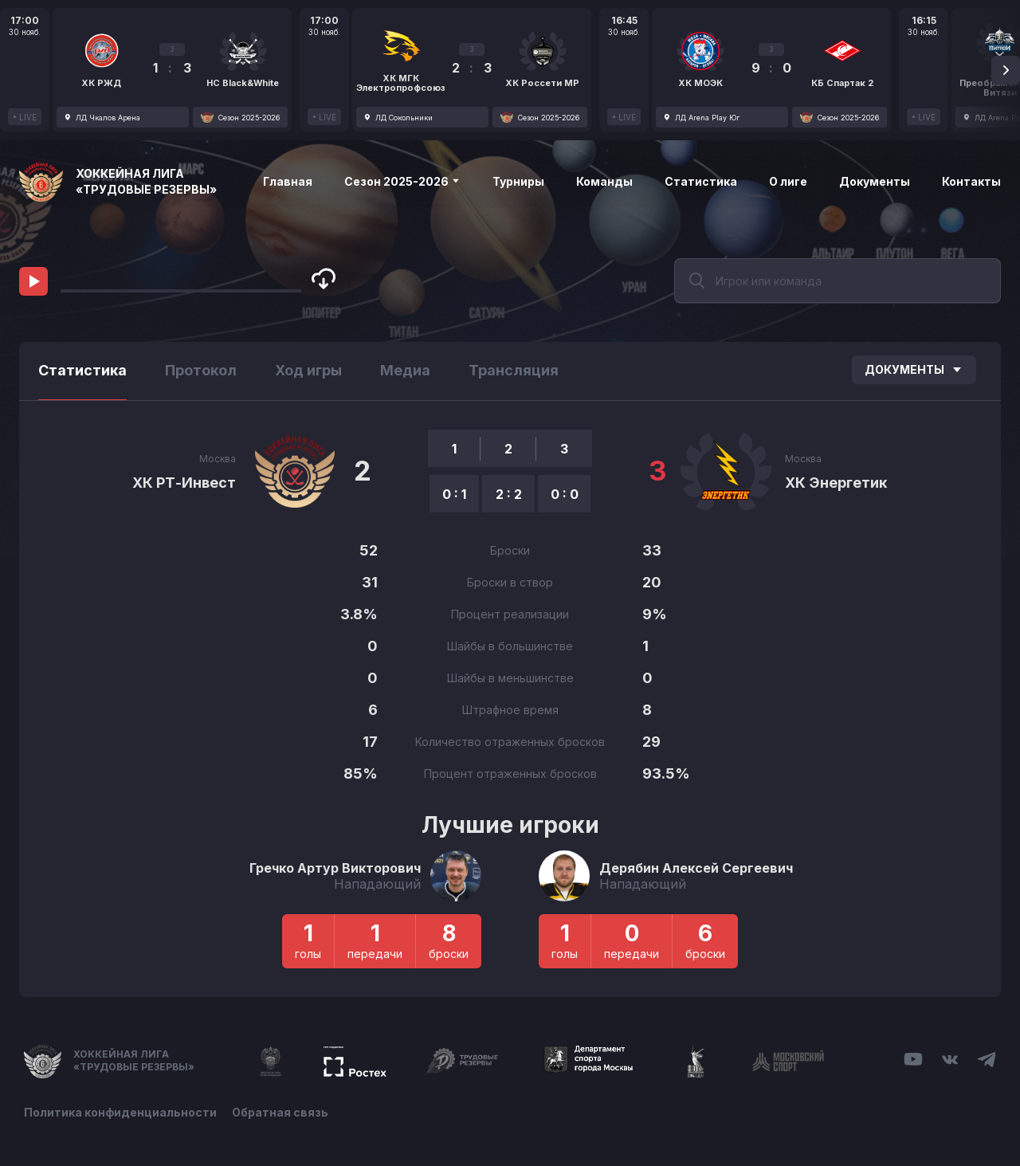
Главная (287, 181)
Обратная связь (281, 1112)
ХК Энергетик (836, 482)
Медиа (405, 370)
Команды (604, 181)
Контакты (971, 181)
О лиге (788, 181)
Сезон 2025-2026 (402, 181)
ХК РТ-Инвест (184, 482)
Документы (874, 181)
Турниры (518, 181)
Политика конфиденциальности (120, 1112)
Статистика (701, 181)
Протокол (201, 370)
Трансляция (514, 370)
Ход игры (308, 370)
